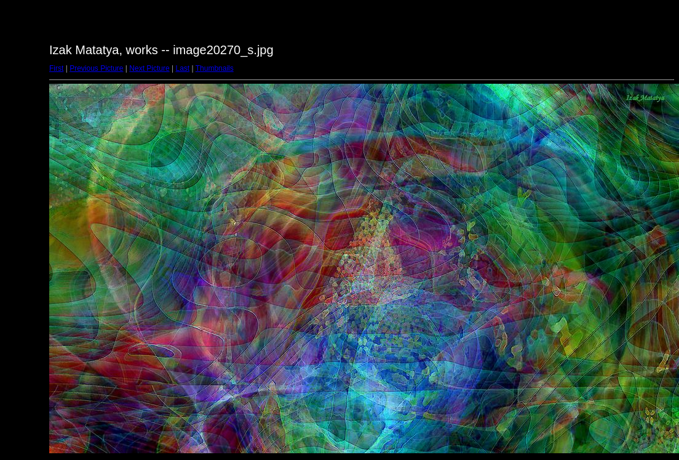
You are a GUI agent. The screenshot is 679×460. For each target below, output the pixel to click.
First (56, 68)
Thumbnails (215, 68)
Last (182, 68)
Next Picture (149, 68)
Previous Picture (96, 68)
